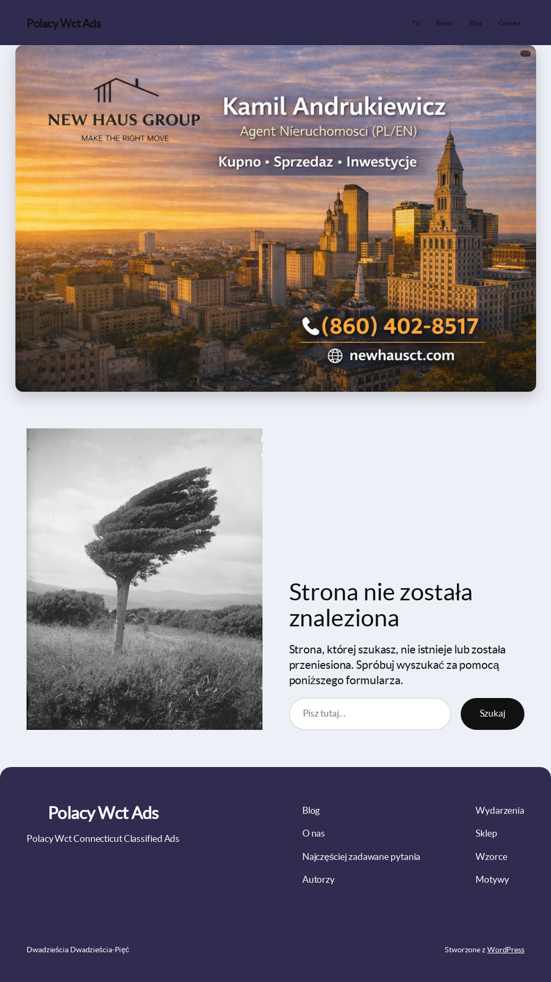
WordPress (505, 949)
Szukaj (492, 713)
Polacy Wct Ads (63, 24)
